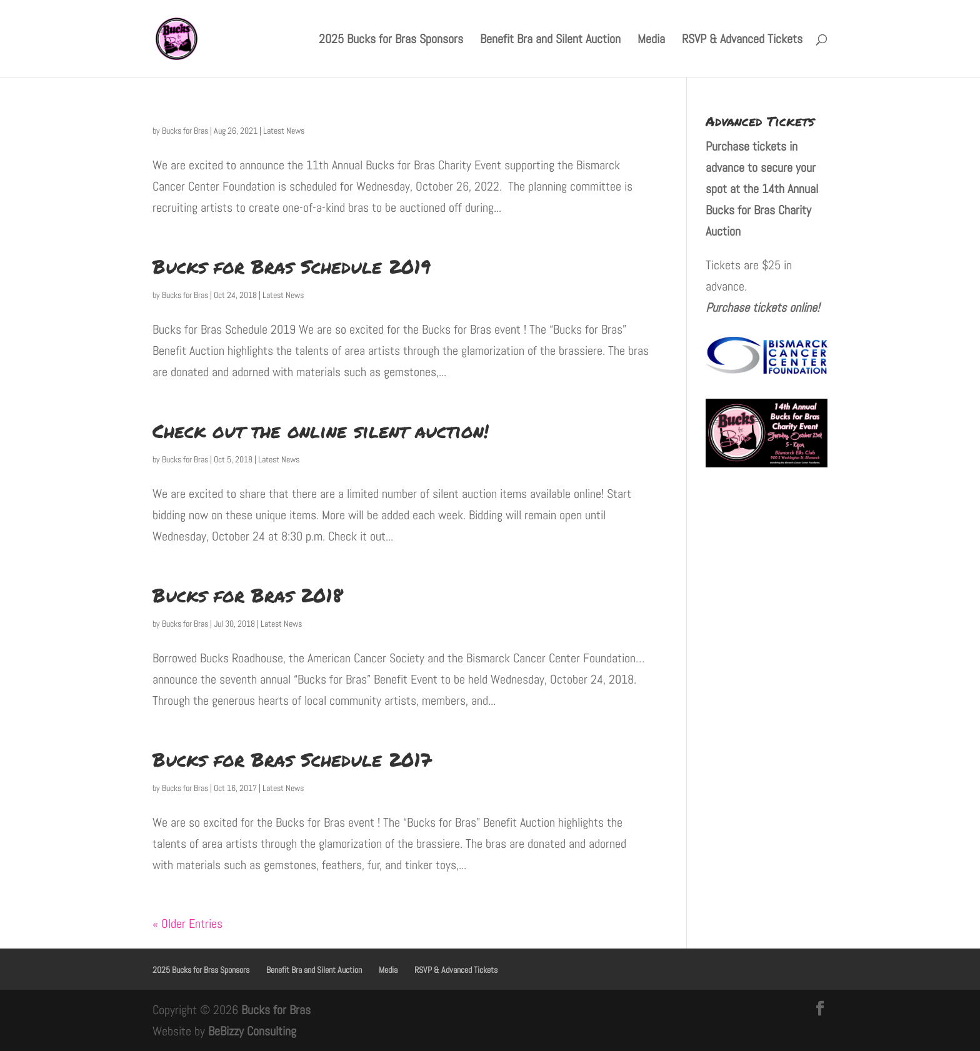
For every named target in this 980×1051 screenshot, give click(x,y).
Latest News (283, 130)
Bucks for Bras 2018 (247, 595)
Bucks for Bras (185, 130)
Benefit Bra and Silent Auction (550, 40)
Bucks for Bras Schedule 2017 (291, 759)
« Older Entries (187, 923)
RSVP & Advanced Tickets (742, 40)
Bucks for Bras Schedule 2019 (291, 266)
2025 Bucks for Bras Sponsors (391, 40)
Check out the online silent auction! (320, 430)
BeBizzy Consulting (252, 1031)
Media (651, 40)
